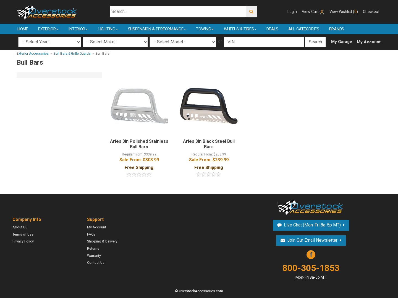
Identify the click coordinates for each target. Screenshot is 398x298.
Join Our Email (312, 240)
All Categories (303, 29)
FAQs (91, 234)
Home (22, 29)
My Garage (341, 41)
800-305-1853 (310, 271)
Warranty (94, 256)
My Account (369, 41)
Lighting (108, 29)
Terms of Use (22, 234)
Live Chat (312, 225)
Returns (93, 248)
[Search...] (178, 11)
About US (19, 227)
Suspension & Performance (157, 29)
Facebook (311, 254)
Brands (336, 29)
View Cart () (313, 11)
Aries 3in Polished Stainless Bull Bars (139, 144)
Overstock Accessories (310, 207)
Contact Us (95, 262)
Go (251, 11)
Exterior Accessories (33, 54)
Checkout (371, 11)
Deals (272, 29)
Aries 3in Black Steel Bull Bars (209, 144)
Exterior (48, 29)
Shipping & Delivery (102, 241)
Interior (78, 29)
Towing (205, 29)
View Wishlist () (343, 11)
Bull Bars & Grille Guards (72, 54)
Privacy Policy (23, 241)
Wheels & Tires (240, 29)
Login (292, 11)
